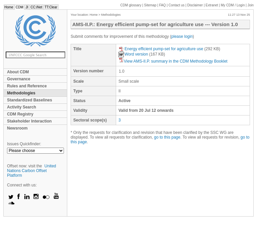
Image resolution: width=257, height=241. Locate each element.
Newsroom (17, 128)
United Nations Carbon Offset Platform (31, 171)
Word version (133, 54)
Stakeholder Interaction (29, 121)
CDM (19, 7)
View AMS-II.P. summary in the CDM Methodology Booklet (173, 61)
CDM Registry (20, 114)
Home (8, 7)
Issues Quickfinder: (24, 144)
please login (182, 36)
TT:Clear (51, 7)
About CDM (18, 72)
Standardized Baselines (29, 100)
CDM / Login (233, 5)
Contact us (177, 5)
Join (251, 5)
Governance (18, 79)
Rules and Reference (27, 86)
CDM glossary (131, 5)
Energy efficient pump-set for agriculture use (161, 49)
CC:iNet (36, 7)
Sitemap (150, 5)
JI (26, 7)
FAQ (162, 5)
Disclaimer (195, 5)
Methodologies (21, 93)
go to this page (167, 137)
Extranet (211, 5)
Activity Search (21, 107)
